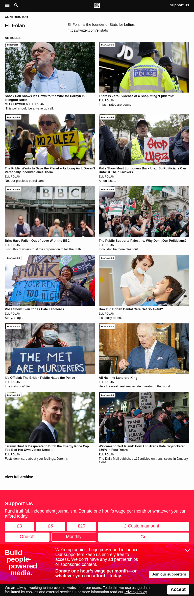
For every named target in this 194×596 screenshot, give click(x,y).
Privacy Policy (136, 592)
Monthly (73, 536)
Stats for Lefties (122, 25)
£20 (81, 525)
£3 (19, 525)
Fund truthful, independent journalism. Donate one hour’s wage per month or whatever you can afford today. (95, 513)
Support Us (179, 5)
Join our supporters (169, 574)
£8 (50, 525)
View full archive (19, 477)
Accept (178, 589)
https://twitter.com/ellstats (87, 30)
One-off (27, 536)
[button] (9, 5)
